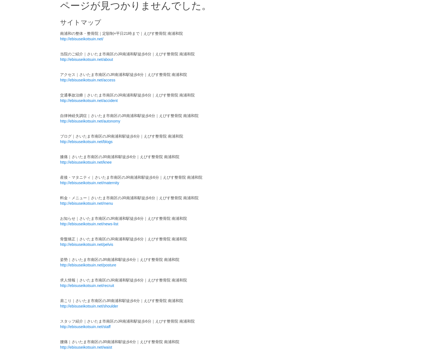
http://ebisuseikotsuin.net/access (87, 80)
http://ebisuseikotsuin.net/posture (88, 265)
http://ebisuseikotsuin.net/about (86, 59)
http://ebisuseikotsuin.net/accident (89, 100)
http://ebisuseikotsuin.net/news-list (89, 224)
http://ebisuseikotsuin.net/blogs (86, 142)
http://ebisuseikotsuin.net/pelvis (86, 244)
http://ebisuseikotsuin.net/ (81, 39)
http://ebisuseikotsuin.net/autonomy (90, 121)
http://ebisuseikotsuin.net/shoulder (89, 306)
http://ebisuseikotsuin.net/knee (86, 162)
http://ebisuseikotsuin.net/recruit (87, 285)
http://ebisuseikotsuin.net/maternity (89, 183)
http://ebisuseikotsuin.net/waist (86, 347)
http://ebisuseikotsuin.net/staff (85, 327)
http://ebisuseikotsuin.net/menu (86, 203)
